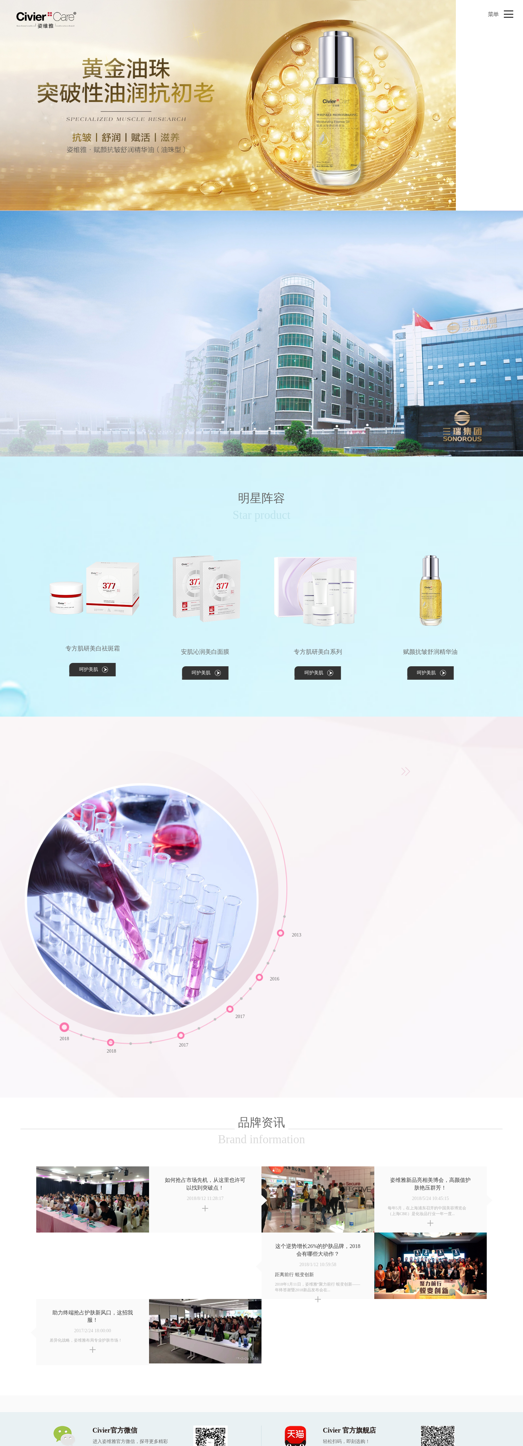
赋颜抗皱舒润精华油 (430, 651)
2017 (240, 1016)
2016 (274, 978)
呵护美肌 (88, 669)
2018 (111, 1051)
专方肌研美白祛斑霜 (92, 648)
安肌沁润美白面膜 (205, 651)
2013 (296, 934)
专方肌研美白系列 (318, 651)
